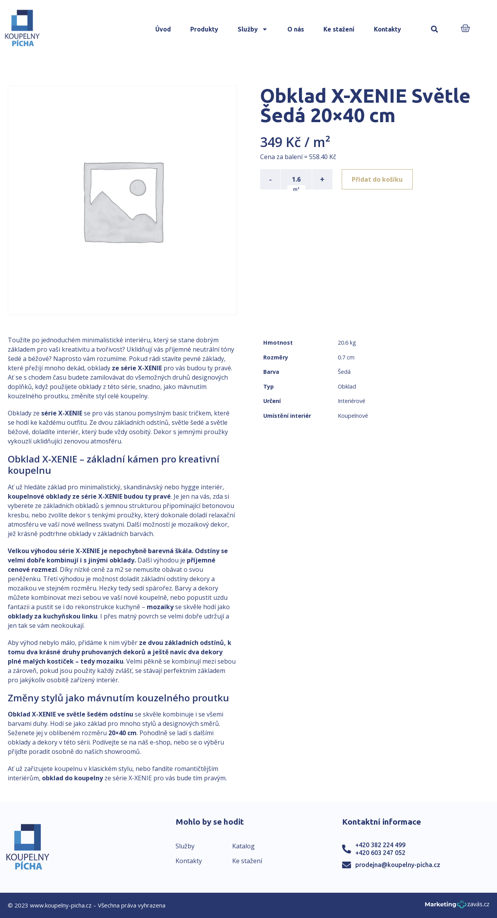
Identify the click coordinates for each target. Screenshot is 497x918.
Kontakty (387, 29)
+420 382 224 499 (380, 844)
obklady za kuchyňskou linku (52, 616)
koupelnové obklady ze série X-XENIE (65, 496)
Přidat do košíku (377, 179)
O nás (295, 29)
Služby (253, 29)
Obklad (347, 386)
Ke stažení (339, 29)
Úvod (163, 29)
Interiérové (351, 401)
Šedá (344, 371)
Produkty (204, 29)
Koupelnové (353, 415)
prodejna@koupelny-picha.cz (397, 864)
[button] (434, 29)
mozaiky (160, 607)
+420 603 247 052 (380, 852)
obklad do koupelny (72, 778)
